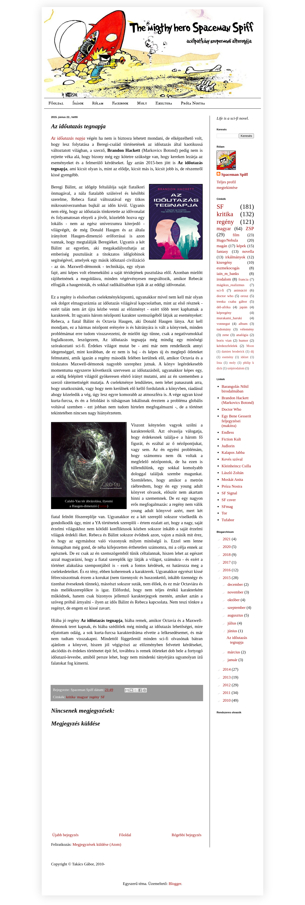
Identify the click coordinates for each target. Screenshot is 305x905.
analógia (242, 335)
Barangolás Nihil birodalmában (235, 388)
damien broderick (233, 351)
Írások (77, 103)
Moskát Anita (232, 479)
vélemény (247, 329)
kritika (71, 697)
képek (241, 246)
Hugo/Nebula (227, 240)
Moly (142, 103)
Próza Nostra (193, 103)
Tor (224, 513)
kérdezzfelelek (227, 346)
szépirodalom (235, 368)
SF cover (229, 500)
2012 (227, 685)
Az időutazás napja (68, 138)
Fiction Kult (231, 439)
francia (243, 279)
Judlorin (228, 446)
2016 (227, 570)
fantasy (222, 251)
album (243, 324)
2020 (227, 546)
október (234, 600)
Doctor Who (231, 409)
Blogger (175, 883)
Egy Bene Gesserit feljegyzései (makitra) (236, 421)
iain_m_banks (228, 273)
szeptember (237, 607)
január (233, 660)
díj (252, 351)
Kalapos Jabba (233, 452)
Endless (228, 432)
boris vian (224, 340)
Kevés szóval (232, 459)
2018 (227, 554)
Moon (250, 346)
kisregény (224, 262)
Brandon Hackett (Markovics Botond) (238, 400)
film (236, 235)
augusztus (236, 615)
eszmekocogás (228, 268)
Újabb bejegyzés (65, 835)
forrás (103, 506)
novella (248, 251)
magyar (82, 697)
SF (103, 697)
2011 (227, 692)
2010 (227, 700)
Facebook (120, 103)
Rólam (97, 103)
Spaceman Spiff (234, 174)
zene (225, 335)
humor (243, 340)
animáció (240, 290)
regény (94, 697)
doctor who (225, 296)
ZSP (250, 228)
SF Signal (229, 493)
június (233, 631)
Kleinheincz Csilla (236, 466)
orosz (244, 296)
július (232, 623)
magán (222, 246)
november (236, 592)
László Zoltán (232, 473)
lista (219, 362)
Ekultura (163, 103)
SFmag (227, 506)
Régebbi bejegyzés (186, 835)
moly (232, 362)
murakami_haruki (229, 318)
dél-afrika (223, 307)
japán (243, 307)
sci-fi (220, 290)
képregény (224, 313)
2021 (227, 539)
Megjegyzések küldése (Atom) (97, 844)
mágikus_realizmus (230, 285)
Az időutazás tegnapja (236, 640)
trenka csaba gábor (232, 301)
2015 (227, 578)
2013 (227, 677)
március (234, 652)
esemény (227, 357)
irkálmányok (235, 257)
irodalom (224, 279)
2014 (227, 669)
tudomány (224, 329)
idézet (244, 357)
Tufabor (228, 520)
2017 (227, 562)
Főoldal (56, 103)
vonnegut (223, 324)
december (236, 584)
